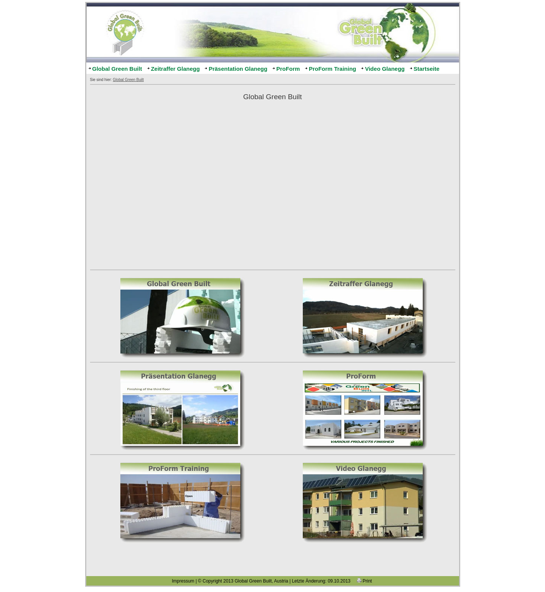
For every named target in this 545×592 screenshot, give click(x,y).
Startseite (426, 68)
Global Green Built (117, 68)
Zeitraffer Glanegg (175, 68)
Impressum (183, 581)
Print (364, 581)
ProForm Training (332, 68)
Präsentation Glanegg (238, 68)
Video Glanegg (385, 68)
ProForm (288, 68)
